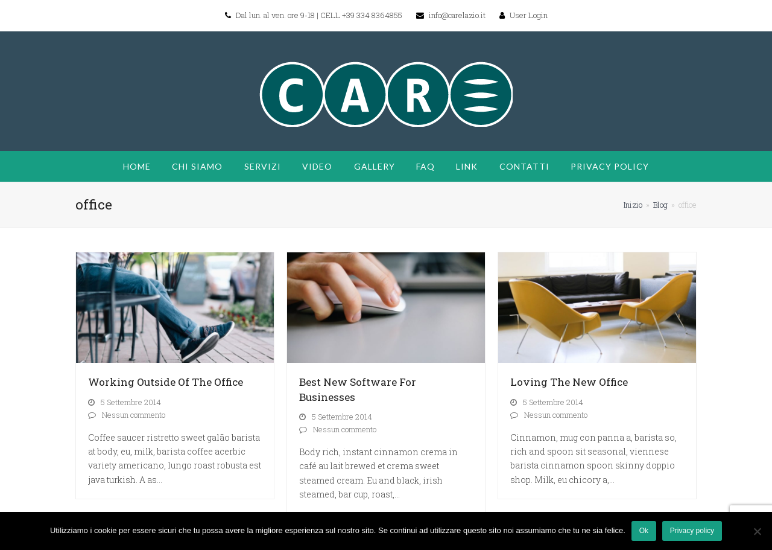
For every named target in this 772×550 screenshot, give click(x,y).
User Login (529, 15)
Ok (643, 530)
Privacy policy (692, 530)
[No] (757, 531)
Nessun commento (133, 414)
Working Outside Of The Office (165, 382)
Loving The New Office (569, 382)
